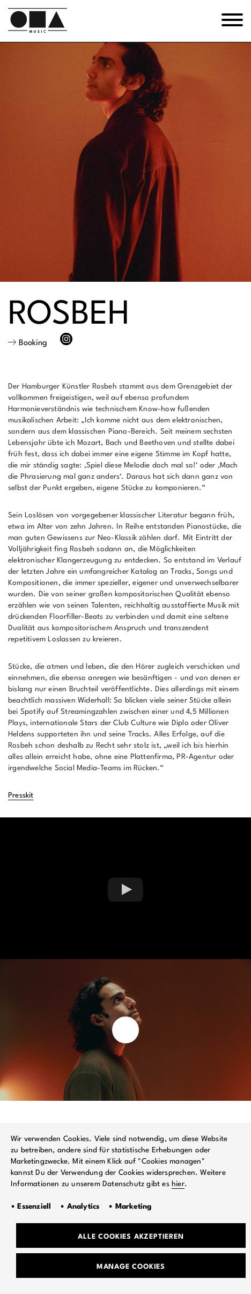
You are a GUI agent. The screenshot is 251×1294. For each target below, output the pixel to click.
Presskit (21, 795)
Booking (33, 343)
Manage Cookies (131, 1266)
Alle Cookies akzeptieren (130, 1236)
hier (178, 1184)
